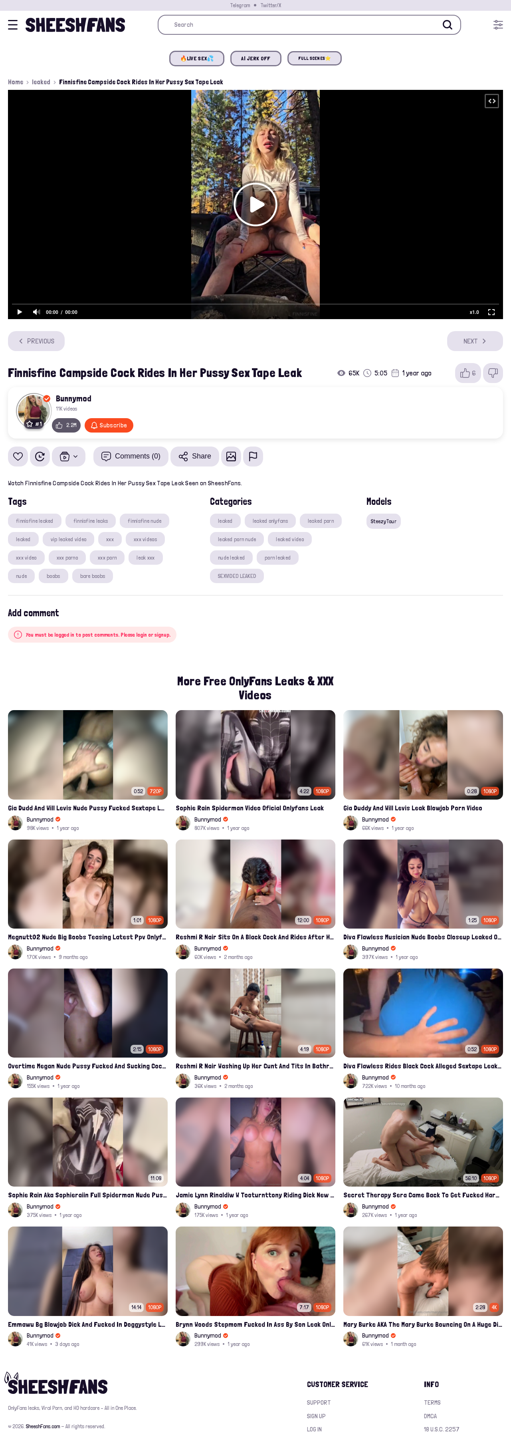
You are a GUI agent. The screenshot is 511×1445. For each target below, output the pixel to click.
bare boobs (92, 576)
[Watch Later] (40, 456)
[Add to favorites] (18, 456)
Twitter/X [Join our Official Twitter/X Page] (270, 5)
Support (319, 1402)
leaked (41, 82)
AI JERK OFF (255, 58)
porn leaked (278, 557)
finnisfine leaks (90, 521)
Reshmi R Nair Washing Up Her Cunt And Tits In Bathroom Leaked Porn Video (255, 1066)
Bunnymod (73, 398)
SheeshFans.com (43, 1426)
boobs (53, 576)
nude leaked (231, 557)
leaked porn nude (237, 539)
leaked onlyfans (270, 521)
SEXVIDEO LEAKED (237, 576)
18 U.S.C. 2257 (442, 1429)
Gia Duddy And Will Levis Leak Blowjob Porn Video (412, 808)
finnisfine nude (144, 521)
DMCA (430, 1416)
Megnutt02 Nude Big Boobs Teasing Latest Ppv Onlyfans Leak (88, 937)
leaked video (289, 539)
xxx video (26, 557)
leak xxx (145, 557)
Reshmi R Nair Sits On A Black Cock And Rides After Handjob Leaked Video (255, 937)
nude (21, 576)
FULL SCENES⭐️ (314, 58)
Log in (314, 1429)
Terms (432, 1402)
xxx (110, 539)
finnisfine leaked (34, 521)
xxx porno (67, 557)
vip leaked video (68, 539)
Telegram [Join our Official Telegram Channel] (240, 5)
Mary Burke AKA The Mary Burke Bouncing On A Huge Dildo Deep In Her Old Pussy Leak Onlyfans (423, 1324)
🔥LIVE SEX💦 (197, 58)
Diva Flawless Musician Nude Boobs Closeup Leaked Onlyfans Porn (423, 937)
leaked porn (321, 521)
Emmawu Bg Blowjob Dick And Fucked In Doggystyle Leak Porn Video (88, 1324)
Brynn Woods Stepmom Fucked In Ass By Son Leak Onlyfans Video (255, 1324)
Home (15, 82)
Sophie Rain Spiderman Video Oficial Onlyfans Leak (250, 808)
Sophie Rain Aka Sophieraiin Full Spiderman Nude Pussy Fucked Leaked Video (88, 1195)
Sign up (316, 1416)
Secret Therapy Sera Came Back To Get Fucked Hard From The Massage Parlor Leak (423, 1195)
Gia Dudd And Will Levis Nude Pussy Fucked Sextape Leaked (88, 808)
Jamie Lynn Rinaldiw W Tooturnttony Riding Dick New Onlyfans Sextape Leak (255, 1195)
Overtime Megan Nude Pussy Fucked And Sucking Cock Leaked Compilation (88, 1066)
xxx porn (107, 557)
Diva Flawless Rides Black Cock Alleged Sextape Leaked (423, 1066)
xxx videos (145, 539)
